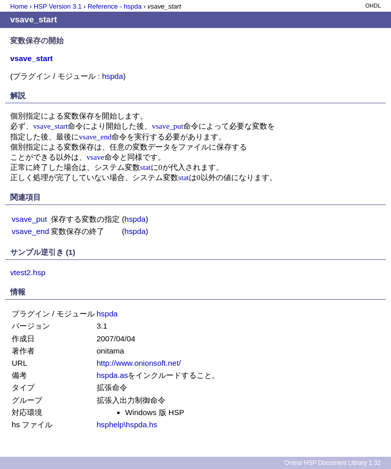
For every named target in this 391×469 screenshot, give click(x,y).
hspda (112, 76)
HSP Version (57, 6)
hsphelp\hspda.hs (127, 424)
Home (18, 6)
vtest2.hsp (27, 272)
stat (145, 167)
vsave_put (167, 126)
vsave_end (95, 136)
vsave (95, 157)
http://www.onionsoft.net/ (139, 363)
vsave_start (50, 126)
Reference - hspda (115, 6)
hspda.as (112, 375)
